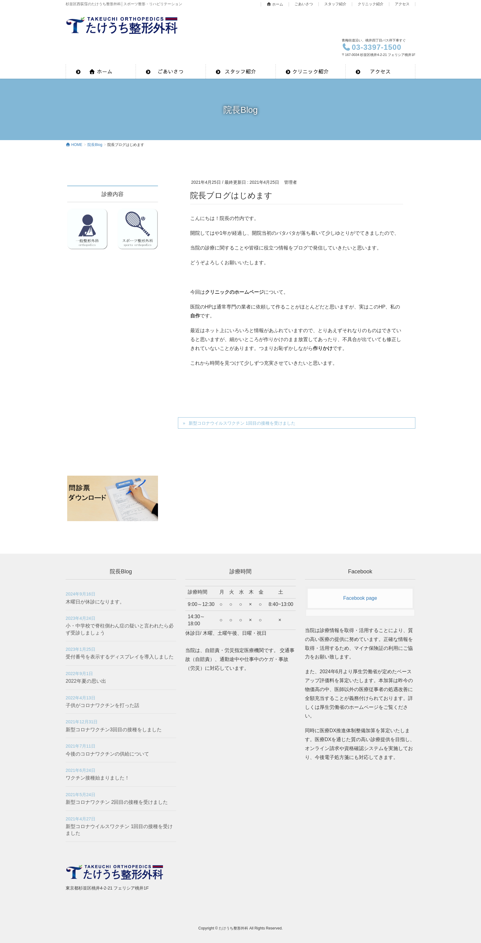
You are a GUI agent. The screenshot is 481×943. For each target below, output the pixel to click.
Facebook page (360, 598)
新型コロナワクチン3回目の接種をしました (114, 729)
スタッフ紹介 (335, 4)
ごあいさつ (303, 4)
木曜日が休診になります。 (95, 601)
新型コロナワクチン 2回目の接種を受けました (117, 802)
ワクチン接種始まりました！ (97, 777)
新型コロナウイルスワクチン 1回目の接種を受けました (242, 423)
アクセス (402, 4)
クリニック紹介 (370, 4)
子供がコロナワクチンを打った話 (102, 705)
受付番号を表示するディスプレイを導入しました (120, 656)
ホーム (275, 4)
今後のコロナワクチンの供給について (107, 753)
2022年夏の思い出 (86, 681)
